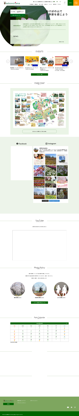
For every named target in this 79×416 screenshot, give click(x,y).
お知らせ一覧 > (61, 41)
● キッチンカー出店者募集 (37, 1)
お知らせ (46, 4)
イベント (50, 4)
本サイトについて (34, 400)
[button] (7, 61)
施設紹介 (36, 4)
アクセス (59, 4)
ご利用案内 (31, 4)
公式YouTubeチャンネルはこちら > (39, 228)
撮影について (50, 1)
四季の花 (54, 4)
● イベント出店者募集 (44, 1)
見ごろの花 (41, 4)
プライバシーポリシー (21, 402)
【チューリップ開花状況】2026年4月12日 (36, 36)
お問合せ (70, 2)
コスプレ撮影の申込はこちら (39, 304)
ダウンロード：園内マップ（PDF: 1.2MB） (39, 131)
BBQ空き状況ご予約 (76, 2)
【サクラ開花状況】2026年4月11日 (35, 37)
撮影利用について (20, 400)
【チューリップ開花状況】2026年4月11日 (36, 39)
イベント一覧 (39, 74)
